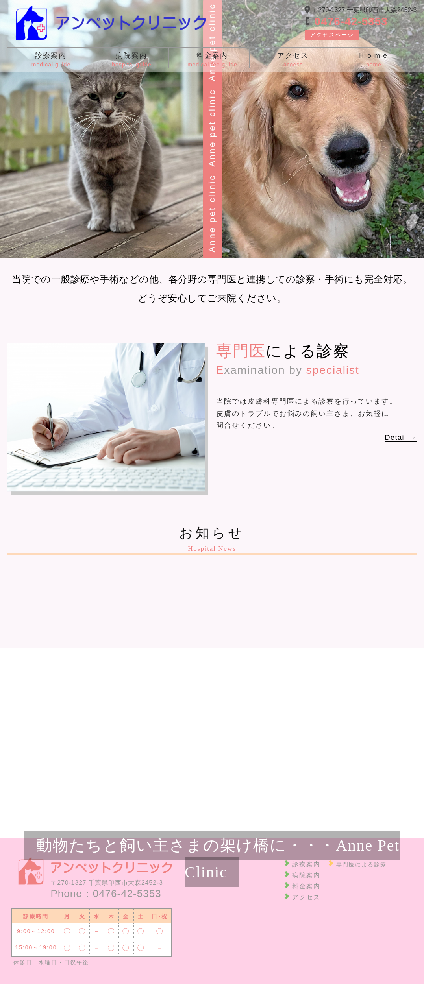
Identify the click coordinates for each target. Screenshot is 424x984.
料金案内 (306, 886)
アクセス (306, 897)
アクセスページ (332, 34)
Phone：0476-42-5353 (106, 893)
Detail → (401, 437)
